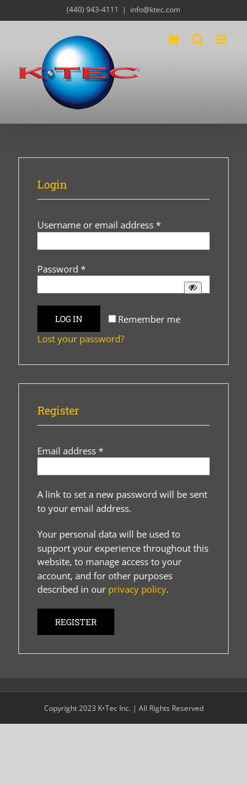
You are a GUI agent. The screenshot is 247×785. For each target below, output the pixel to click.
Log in (69, 319)
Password (61, 269)
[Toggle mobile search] (197, 39)
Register (76, 622)
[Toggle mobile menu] (222, 39)
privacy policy (137, 589)
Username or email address (99, 225)
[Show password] (193, 287)
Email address (70, 451)
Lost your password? (80, 338)
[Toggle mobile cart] (173, 39)
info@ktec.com (155, 9)
